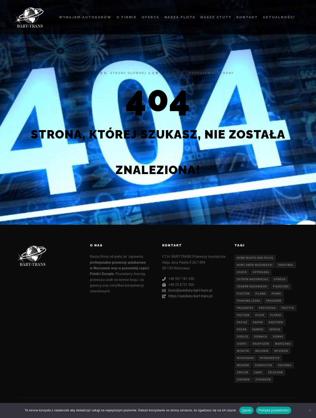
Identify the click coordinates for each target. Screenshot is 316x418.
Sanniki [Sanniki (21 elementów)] (257, 329)
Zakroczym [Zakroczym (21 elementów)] (263, 365)
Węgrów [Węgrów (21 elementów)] (243, 365)
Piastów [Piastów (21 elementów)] (243, 293)
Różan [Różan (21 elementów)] (241, 329)
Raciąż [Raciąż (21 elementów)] (242, 322)
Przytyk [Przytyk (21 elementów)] (287, 308)
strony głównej (128, 73)
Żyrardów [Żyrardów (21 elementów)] (263, 379)
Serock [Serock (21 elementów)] (274, 329)
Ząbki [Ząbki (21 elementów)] (258, 372)
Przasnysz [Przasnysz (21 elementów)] (245, 308)
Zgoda (246, 410)
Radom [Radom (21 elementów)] (258, 322)
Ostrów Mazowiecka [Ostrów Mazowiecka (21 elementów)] (252, 279)
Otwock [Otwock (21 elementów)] (279, 279)
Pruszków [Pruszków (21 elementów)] (273, 300)
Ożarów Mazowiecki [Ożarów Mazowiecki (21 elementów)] (252, 286)
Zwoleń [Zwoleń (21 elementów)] (242, 372)
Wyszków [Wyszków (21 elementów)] (281, 351)
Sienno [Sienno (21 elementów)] (278, 336)
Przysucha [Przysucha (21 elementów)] (267, 308)
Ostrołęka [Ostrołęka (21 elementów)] (261, 272)
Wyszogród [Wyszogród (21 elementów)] (245, 358)
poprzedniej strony (211, 73)
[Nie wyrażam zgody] (309, 410)
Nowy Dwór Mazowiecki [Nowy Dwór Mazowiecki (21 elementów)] (255, 265)
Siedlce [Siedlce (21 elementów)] (242, 336)
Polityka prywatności (273, 410)
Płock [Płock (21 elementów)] (259, 315)
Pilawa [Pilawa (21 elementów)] (260, 293)
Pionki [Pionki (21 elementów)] (276, 293)
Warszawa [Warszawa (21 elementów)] (283, 343)
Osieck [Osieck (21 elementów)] (242, 272)
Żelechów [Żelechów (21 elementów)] (275, 372)
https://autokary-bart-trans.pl (187, 296)
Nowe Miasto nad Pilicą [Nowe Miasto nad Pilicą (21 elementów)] (255, 258)
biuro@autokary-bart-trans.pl (187, 290)
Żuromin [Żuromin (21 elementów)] (243, 379)
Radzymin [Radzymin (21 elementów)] (276, 322)
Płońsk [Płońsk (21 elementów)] (275, 315)
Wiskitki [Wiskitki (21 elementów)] (243, 351)
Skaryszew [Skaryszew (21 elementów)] (261, 343)
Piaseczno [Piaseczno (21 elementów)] (281, 286)
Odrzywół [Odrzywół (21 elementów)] (285, 265)
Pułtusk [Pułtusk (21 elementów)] (243, 315)
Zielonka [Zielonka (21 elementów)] (284, 365)
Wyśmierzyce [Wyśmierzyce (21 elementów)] (270, 358)
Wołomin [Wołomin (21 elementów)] (262, 351)
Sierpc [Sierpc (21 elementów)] (242, 343)
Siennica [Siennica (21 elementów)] (260, 336)
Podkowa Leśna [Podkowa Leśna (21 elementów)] (248, 300)
